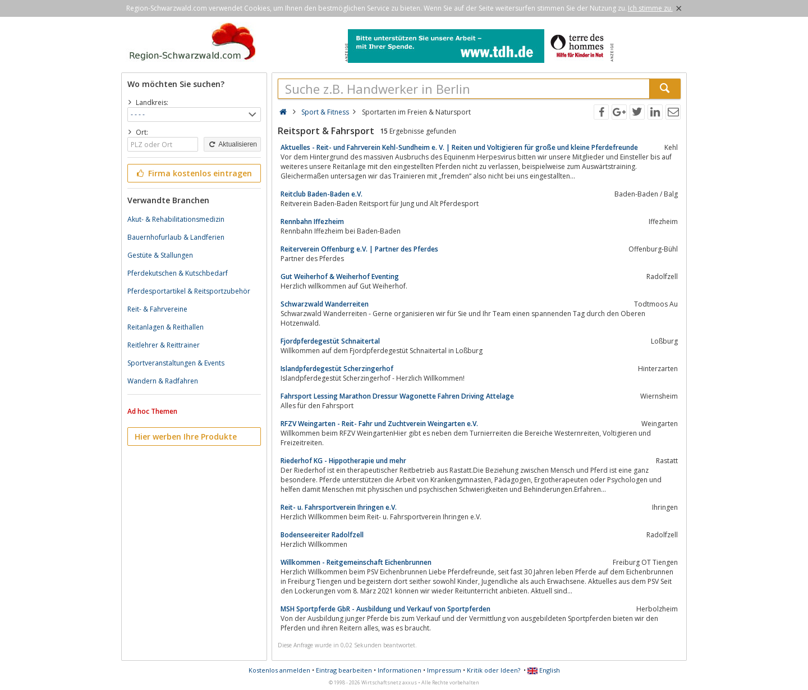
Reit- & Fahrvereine (157, 309)
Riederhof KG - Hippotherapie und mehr (343, 460)
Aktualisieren (232, 144)
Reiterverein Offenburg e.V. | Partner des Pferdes (359, 249)
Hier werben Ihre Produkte (186, 436)
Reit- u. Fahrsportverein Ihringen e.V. (339, 507)
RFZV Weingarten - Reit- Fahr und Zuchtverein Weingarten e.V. (379, 423)
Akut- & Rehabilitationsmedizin (175, 219)
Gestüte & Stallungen (160, 255)
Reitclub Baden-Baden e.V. (321, 194)
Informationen (399, 670)
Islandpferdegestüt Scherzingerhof (337, 368)
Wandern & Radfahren (162, 381)
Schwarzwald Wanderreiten (325, 304)
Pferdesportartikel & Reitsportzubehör (188, 291)
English (543, 670)
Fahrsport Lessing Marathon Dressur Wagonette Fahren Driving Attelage (397, 396)
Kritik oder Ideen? (493, 670)
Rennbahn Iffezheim (312, 221)
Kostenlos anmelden (279, 670)
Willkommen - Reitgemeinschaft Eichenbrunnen (356, 562)
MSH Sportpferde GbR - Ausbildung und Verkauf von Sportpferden (385, 609)
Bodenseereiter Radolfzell (322, 535)
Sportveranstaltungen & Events (175, 363)
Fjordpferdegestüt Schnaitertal (330, 341)
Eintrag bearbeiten (344, 670)
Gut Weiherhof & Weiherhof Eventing (340, 276)
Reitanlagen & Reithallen (165, 327)
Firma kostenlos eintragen (193, 173)
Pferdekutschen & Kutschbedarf (177, 273)
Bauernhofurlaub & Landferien (175, 237)
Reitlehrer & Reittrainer (163, 345)
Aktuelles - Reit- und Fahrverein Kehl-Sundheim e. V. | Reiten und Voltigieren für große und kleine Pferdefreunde (459, 147)
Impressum (444, 670)
